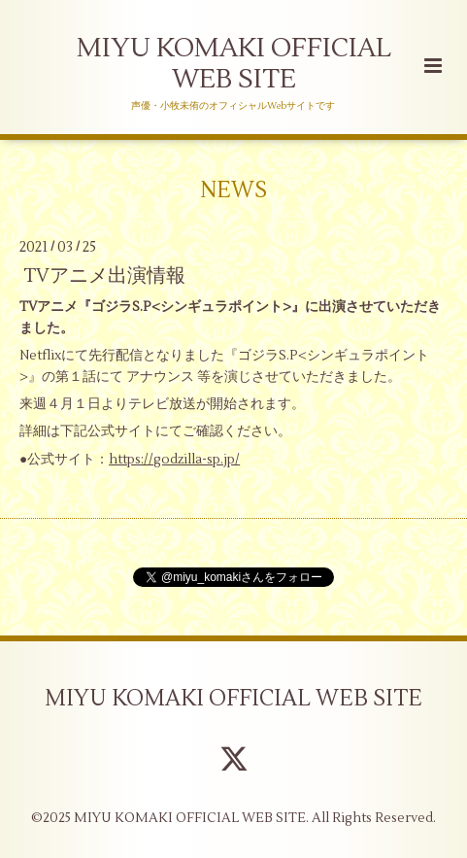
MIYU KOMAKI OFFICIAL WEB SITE (234, 63)
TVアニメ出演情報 (104, 275)
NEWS (233, 189)
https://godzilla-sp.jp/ (174, 459)
